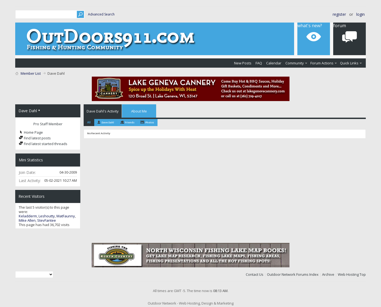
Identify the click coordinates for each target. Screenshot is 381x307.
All (89, 122)
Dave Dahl (108, 122)
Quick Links (349, 63)
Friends (129, 122)
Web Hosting (348, 274)
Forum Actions (321, 63)
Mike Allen (27, 220)
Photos (149, 122)
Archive (328, 274)
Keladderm (28, 216)
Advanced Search (101, 14)
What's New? (309, 26)
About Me (139, 111)
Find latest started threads (43, 143)
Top (363, 274)
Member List (31, 73)
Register (339, 14)
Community (294, 63)
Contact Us (254, 274)
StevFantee (46, 220)
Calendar (273, 63)
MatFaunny (65, 216)
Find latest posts (35, 138)
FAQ (259, 63)
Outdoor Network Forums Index (293, 274)
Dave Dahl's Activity (103, 111)
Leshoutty (47, 216)
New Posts (242, 63)
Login (360, 14)
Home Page (31, 132)
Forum (339, 26)
